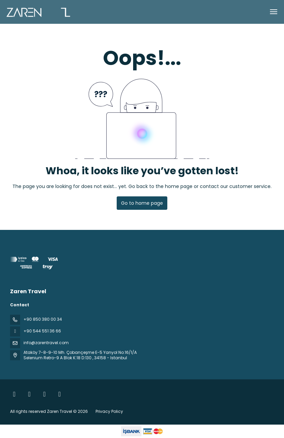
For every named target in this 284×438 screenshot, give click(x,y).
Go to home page (142, 203)
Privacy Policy (109, 411)
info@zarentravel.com (46, 343)
